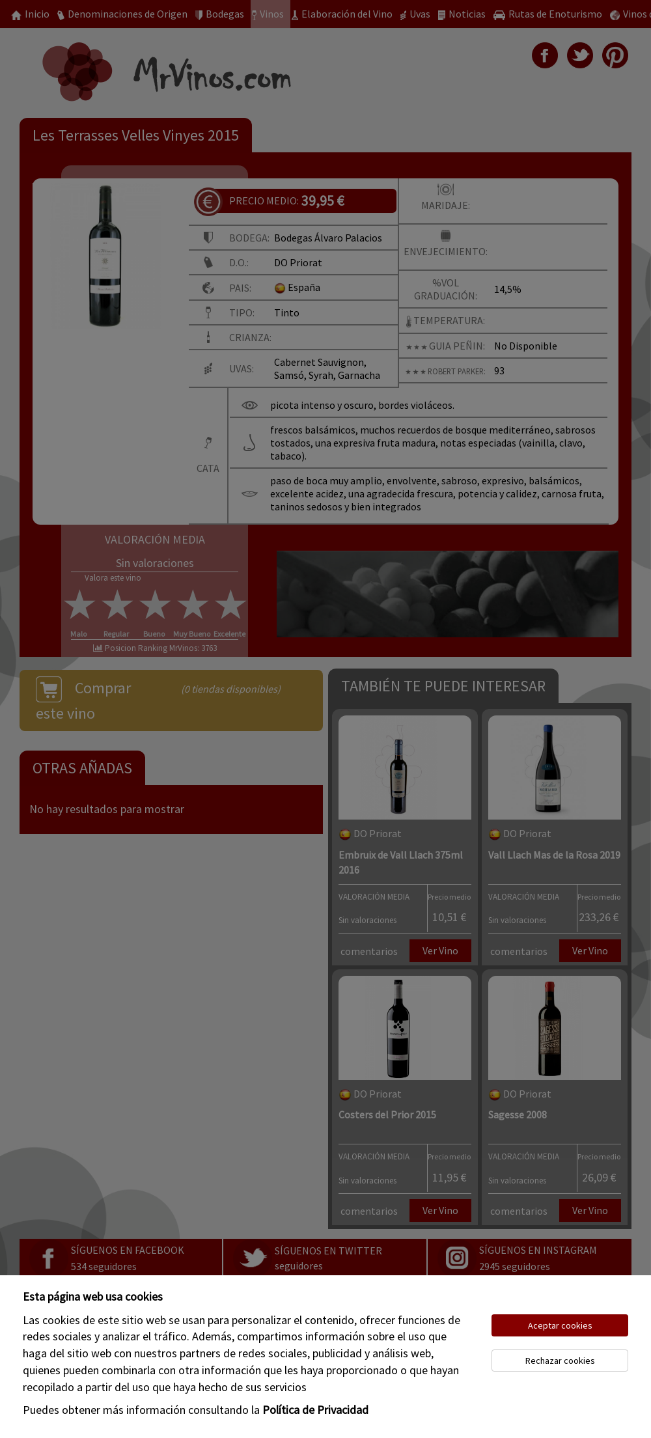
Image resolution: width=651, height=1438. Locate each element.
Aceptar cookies (560, 1325)
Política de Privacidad (315, 1409)
